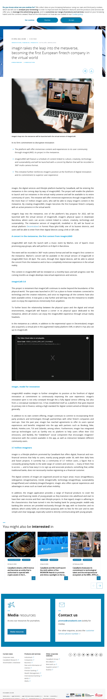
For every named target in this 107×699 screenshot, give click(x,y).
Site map (46, 696)
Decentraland (33, 226)
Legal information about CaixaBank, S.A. (32, 696)
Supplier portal (52, 667)
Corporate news (8, 657)
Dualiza (49, 670)
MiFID (27, 678)
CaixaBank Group (53, 659)
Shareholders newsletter (11, 662)
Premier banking (31, 670)
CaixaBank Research (11, 660)
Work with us (51, 664)
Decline (47, 20)
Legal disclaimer (16, 696)
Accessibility (53, 696)
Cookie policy (77, 14)
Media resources (17, 632)
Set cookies (29, 20)
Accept (71, 20)
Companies (29, 660)
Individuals (29, 657)
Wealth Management (32, 673)
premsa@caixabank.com (70, 620)
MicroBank (50, 662)
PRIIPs (27, 681)
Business (28, 662)
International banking (33, 676)
